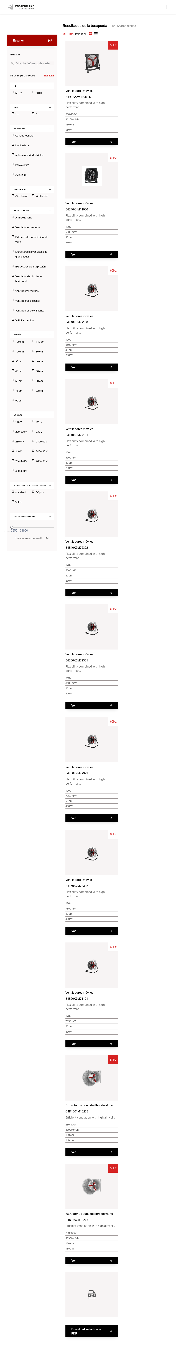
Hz (15, 86)
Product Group (21, 210)
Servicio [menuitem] (124, 1278)
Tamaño (18, 335)
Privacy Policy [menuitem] (86, 1284)
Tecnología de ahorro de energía (30, 485)
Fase (16, 107)
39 (123, 732)
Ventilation (19, 189)
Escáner (18, 40)
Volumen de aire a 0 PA (24, 516)
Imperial (80, 33)
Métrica (68, 33)
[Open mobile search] (167, 7)
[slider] (11, 527)
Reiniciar (49, 75)
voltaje (18, 415)
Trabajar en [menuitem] (126, 1271)
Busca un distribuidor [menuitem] (91, 1278)
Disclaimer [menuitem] (126, 1284)
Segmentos (19, 128)
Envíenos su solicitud (131, 753)
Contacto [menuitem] (83, 1271)
